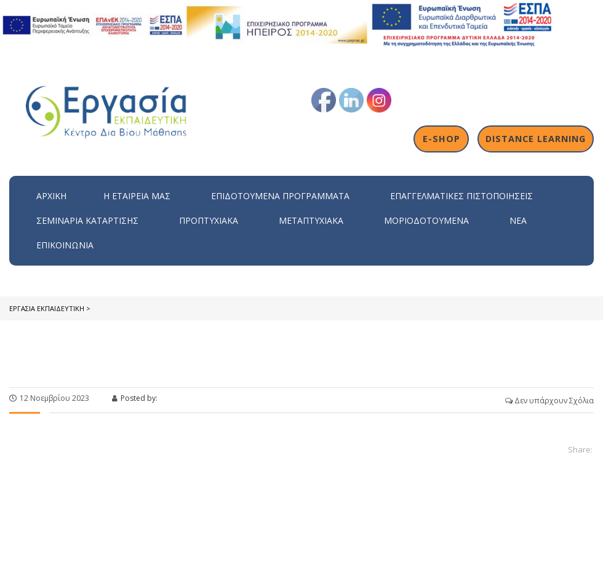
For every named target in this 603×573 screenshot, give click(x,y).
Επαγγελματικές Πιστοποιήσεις (461, 196)
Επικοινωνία (65, 245)
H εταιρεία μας (136, 196)
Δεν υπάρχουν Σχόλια (549, 400)
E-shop (441, 138)
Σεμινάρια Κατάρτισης (87, 220)
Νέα (518, 220)
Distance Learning (535, 138)
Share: (580, 449)
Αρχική (51, 196)
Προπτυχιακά (208, 220)
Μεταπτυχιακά (311, 220)
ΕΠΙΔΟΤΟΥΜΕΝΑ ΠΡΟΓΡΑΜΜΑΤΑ (280, 196)
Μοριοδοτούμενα (426, 220)
